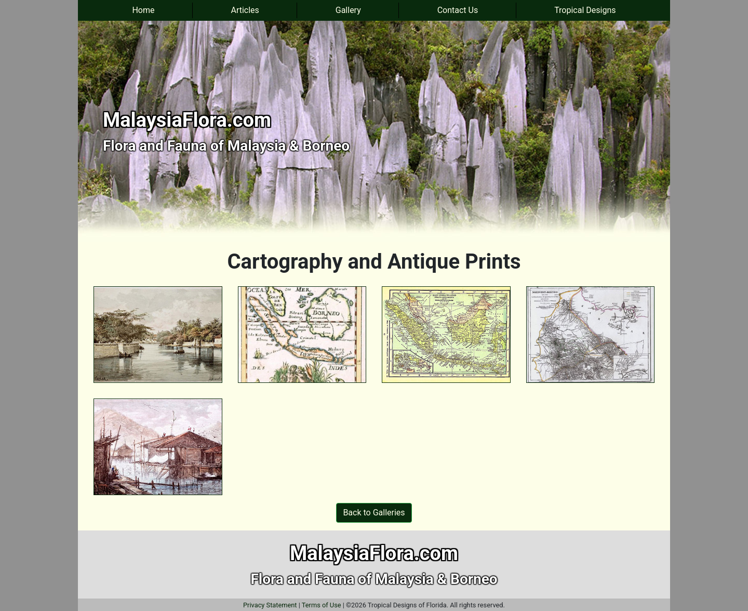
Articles (245, 10)
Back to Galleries (374, 512)
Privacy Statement (270, 605)
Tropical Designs (585, 10)
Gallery (348, 10)
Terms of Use (321, 605)
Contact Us (457, 10)
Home (143, 10)
